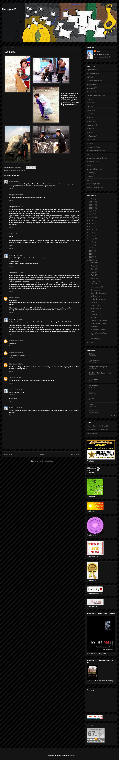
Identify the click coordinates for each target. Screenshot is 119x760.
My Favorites (91, 136)
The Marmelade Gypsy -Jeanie (100, 373)
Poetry (89, 154)
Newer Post (8, 454)
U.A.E (89, 180)
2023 (91, 208)
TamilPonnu (13, 340)
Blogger (72, 755)
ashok (11, 255)
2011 (91, 245)
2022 (91, 211)
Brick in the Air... (96, 296)
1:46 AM (20, 207)
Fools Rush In (94, 379)
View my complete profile (102, 57)
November (95, 263)
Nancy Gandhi (92, 433)
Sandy (91, 398)
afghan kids (95, 305)
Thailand (90, 173)
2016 (91, 229)
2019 (91, 220)
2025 (91, 202)
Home (42, 454)
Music (89, 132)
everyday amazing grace (98, 367)
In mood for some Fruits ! (99, 320)
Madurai (89, 121)
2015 (91, 232)
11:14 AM (19, 255)
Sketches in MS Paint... (99, 324)
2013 (91, 239)
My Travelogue (94, 411)
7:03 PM (18, 378)
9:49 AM (17, 297)
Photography (21, 170)
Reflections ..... (96, 290)
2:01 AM (15, 233)
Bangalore (90, 84)
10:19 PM (20, 272)
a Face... (94, 311)
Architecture (91, 73)
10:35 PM (20, 340)
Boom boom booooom (98, 330)
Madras (89, 117)
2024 (91, 205)
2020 (91, 217)
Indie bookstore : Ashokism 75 (97, 430)
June (93, 269)
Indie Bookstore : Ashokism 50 (97, 426)
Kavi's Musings (94, 360)
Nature (89, 140)
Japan (89, 106)
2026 (91, 199)
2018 (91, 223)
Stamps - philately (93, 169)
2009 (91, 251)
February (94, 281)
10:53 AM (19, 319)
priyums (11, 297)
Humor (89, 103)
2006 (91, 260)
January (94, 339)
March (93, 278)
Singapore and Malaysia (95, 158)
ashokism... (10, 9)
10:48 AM (19, 407)
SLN (10, 233)
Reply (11, 188)
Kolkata (89, 110)
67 (91, 733)
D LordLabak (13, 364)
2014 (91, 235)
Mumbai (89, 129)
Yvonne (92, 392)
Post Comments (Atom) (46, 461)
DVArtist (92, 354)
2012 (91, 242)
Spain (89, 165)
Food (88, 99)
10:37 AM (19, 390)
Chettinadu (90, 92)
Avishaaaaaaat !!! (97, 287)
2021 (91, 214)
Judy (91, 404)
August (93, 266)
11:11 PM (20, 195)
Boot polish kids (96, 314)
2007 (91, 257)
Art (88, 77)
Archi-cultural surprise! (98, 293)
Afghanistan (12, 170)
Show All (113, 415)
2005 (91, 342)
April (93, 275)
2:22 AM (20, 364)
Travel (89, 176)
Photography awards (94, 151)
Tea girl (93, 317)
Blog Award (91, 88)
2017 (91, 226)
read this (12, 394)
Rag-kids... (94, 302)
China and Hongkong (94, 95)
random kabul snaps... (98, 299)
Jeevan (11, 181)
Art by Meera (94, 386)
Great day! (94, 327)
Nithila (89, 143)
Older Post (75, 454)
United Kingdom (92, 184)
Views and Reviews (93, 187)
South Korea (91, 162)
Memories (90, 125)
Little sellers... (95, 284)
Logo (88, 114)
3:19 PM (16, 181)
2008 (91, 254)
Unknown (12, 378)
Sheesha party (96, 308)
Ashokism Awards (93, 81)
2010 (91, 248)
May (92, 272)
